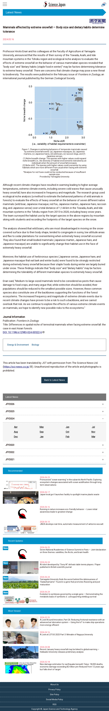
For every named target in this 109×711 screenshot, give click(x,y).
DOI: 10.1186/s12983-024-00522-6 (22, 332)
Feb (67, 436)
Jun (67, 427)
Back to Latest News (54, 380)
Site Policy (54, 694)
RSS (54, 704)
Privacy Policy (54, 689)
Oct (67, 432)
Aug (16, 432)
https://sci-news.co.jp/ (17, 366)
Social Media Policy (54, 699)
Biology (35, 344)
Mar (93, 436)
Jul (93, 427)
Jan (41, 436)
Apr (15, 427)
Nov (93, 432)
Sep (42, 432)
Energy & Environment (18, 344)
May (41, 427)
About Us (54, 684)
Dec (16, 436)
